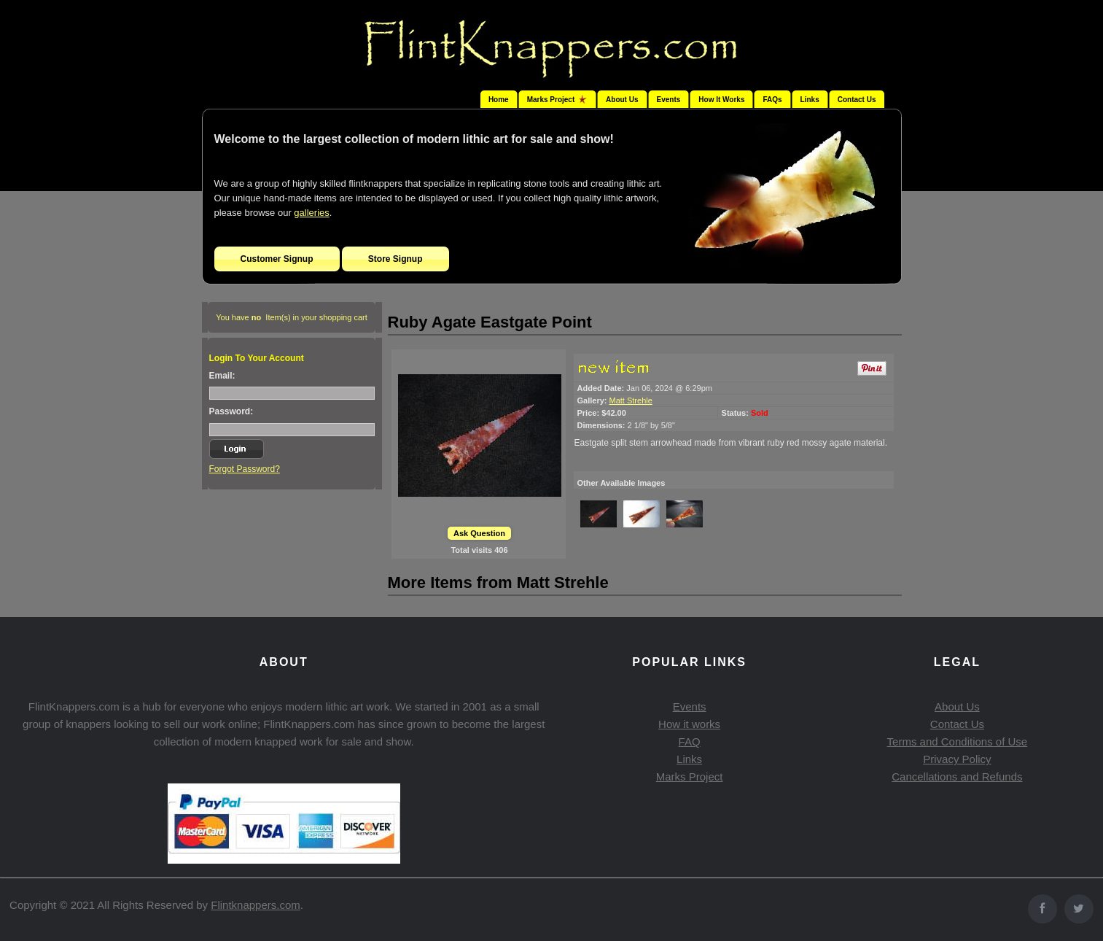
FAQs (772, 100)
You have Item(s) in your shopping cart (291, 317)
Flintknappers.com (255, 905)
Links (809, 100)
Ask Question (479, 533)
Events (669, 100)
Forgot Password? (244, 469)
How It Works (721, 100)
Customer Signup (277, 259)
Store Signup (395, 259)
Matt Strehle (630, 400)
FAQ (690, 741)
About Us (622, 100)
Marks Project (689, 776)
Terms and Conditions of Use (957, 741)
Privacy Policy (957, 759)
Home (498, 100)
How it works (689, 724)
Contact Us (857, 100)
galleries (311, 212)
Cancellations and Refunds (957, 776)
